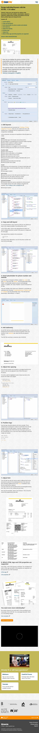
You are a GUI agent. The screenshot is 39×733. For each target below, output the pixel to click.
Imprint (36, 726)
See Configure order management (14, 185)
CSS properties (4, 574)
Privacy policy (34, 724)
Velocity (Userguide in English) (11, 73)
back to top (34, 717)
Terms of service (33, 722)
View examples (4, 616)
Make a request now (7, 620)
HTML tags (3, 572)
